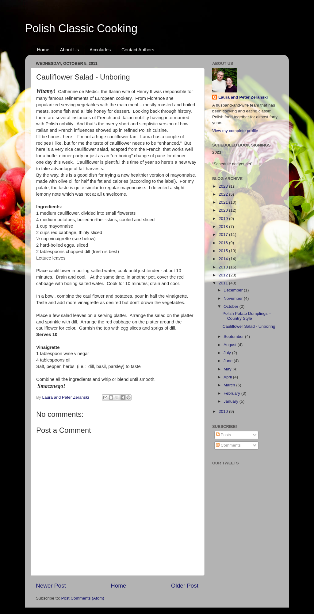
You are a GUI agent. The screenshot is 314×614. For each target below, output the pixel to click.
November (234, 298)
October (231, 306)
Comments (228, 445)
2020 (224, 210)
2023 (224, 186)
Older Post (184, 585)
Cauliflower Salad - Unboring (249, 326)
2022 (224, 194)
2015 (224, 250)
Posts (223, 434)
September (234, 336)
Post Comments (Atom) (82, 598)
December (234, 290)
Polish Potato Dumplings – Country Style (247, 316)
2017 (224, 234)
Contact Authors (137, 49)
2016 (224, 243)
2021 (224, 202)
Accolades (100, 49)
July (228, 352)
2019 (224, 218)
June (229, 360)
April (228, 377)
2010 (224, 411)
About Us (69, 49)
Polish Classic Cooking (81, 28)
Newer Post (51, 585)
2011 (224, 283)
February (232, 393)
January (231, 401)
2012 (224, 275)
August (231, 344)
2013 (224, 267)
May (228, 369)
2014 (224, 258)
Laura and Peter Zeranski (243, 97)
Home (43, 49)
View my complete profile (235, 130)
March (230, 385)
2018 (224, 226)
